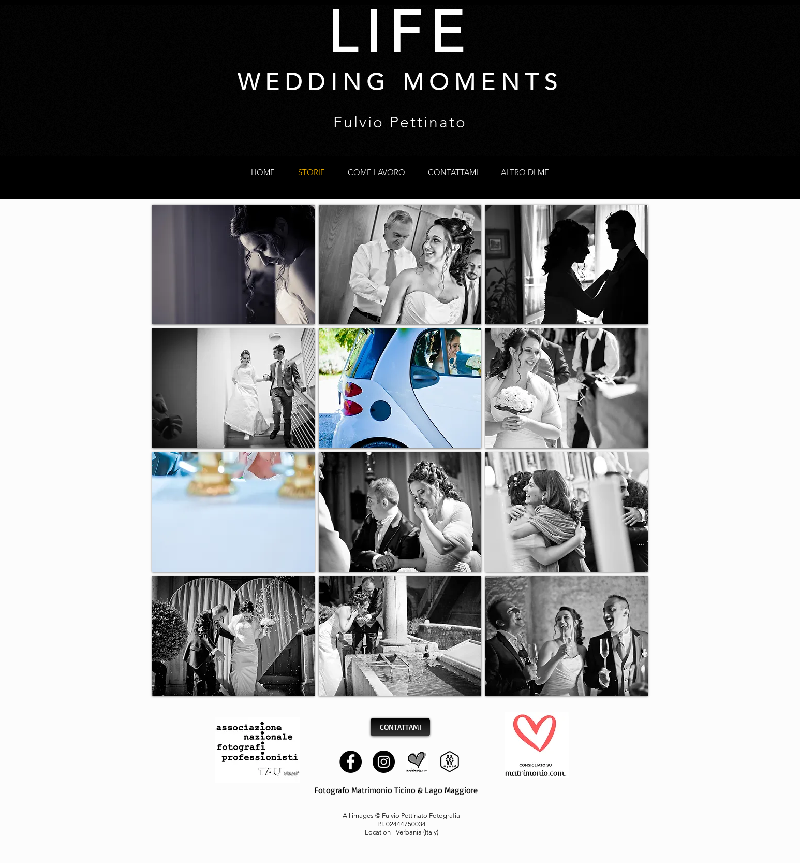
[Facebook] (350, 762)
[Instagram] (384, 762)
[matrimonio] (417, 762)
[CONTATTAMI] (400, 727)
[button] (233, 264)
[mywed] (450, 762)
